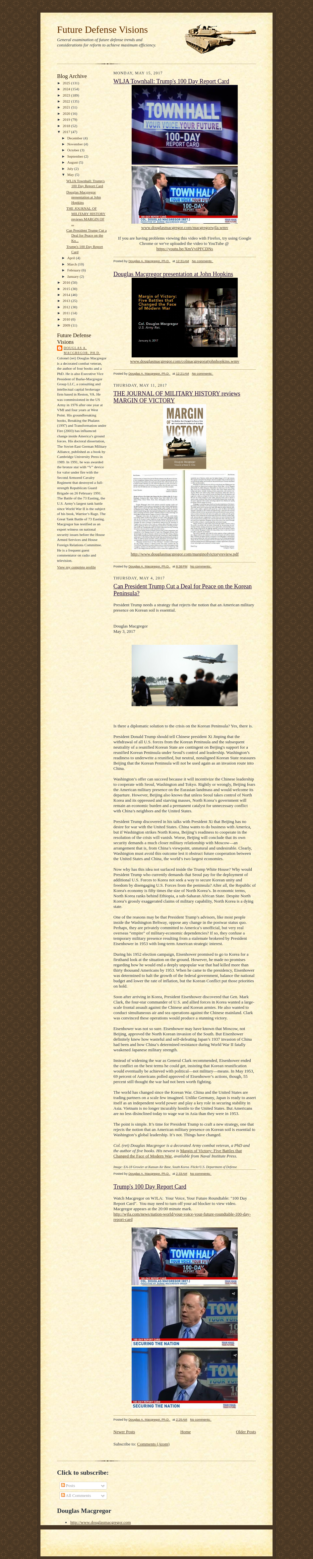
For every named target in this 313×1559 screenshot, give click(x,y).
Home (185, 1431)
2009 (67, 325)
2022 (67, 101)
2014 (67, 295)
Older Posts (246, 1431)
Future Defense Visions (102, 29)
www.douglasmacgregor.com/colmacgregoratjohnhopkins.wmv (184, 361)
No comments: (203, 261)
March (72, 264)
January (73, 276)
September (75, 156)
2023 (67, 95)
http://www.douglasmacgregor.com (100, 1522)
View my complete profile (76, 567)
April (71, 258)
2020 (67, 113)
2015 (67, 289)
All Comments (76, 1495)
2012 (67, 307)
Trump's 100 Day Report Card (149, 1186)
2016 (67, 282)
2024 (67, 89)
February (74, 270)
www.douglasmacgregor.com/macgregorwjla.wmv (184, 227)
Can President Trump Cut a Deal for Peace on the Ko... (86, 235)
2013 (67, 301)
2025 (67, 83)
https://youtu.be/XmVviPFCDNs (184, 248)
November (75, 144)
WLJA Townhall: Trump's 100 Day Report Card (171, 81)
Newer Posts (124, 1431)
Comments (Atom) (153, 1444)
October (73, 150)
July (70, 169)
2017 (67, 132)
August (73, 162)
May (71, 175)
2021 (67, 107)
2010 (67, 319)
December (75, 138)
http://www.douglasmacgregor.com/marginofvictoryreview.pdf (185, 554)
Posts (68, 1485)
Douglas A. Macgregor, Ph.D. (82, 350)
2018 (67, 126)
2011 (67, 313)
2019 (67, 119)
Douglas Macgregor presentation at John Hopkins (83, 197)
